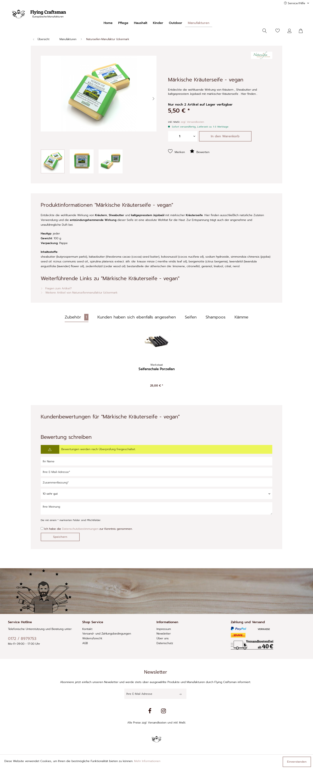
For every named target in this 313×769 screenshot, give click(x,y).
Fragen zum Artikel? (56, 288)
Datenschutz (164, 643)
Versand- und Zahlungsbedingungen (106, 634)
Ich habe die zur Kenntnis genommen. (88, 529)
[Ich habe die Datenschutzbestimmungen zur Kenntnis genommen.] (42, 528)
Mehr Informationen (147, 761)
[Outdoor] (175, 23)
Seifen (191, 317)
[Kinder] (158, 23)
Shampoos (216, 317)
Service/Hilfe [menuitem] (295, 3)
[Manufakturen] (198, 23)
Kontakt (87, 629)
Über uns (162, 638)
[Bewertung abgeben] (156, 494)
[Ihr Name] (156, 461)
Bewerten (199, 151)
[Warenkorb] (303, 31)
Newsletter (163, 634)
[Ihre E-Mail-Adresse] (156, 472)
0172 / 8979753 (22, 638)
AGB (85, 643)
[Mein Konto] (290, 31)
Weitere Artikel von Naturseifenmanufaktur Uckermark (79, 293)
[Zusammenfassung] (156, 482)
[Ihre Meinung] (156, 508)
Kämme (241, 317)
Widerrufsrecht (92, 638)
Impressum (163, 629)
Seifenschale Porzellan (157, 367)
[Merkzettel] (277, 31)
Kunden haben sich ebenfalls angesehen (136, 317)
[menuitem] (108, 23)
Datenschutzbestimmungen (80, 529)
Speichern (60, 537)
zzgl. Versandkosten (192, 122)
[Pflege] (123, 23)
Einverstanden (297, 762)
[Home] (108, 23)
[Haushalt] (140, 23)
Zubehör (76, 317)
